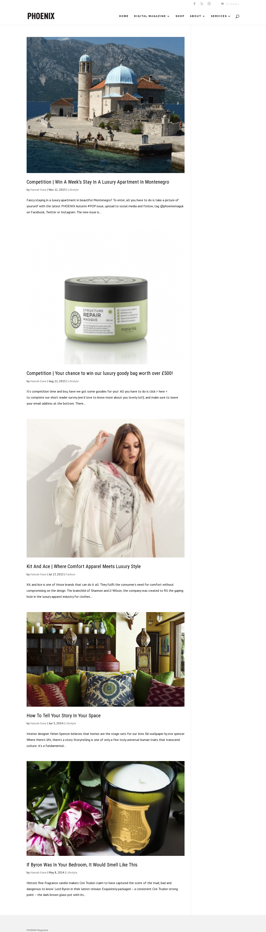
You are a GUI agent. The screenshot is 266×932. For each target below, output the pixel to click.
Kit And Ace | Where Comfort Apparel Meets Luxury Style (84, 566)
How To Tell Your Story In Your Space (64, 716)
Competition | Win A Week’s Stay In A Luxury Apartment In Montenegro (98, 182)
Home (124, 16)
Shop (180, 16)
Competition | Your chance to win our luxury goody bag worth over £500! (100, 373)
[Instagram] (209, 5)
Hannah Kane (38, 190)
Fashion (70, 574)
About (195, 16)
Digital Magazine (150, 16)
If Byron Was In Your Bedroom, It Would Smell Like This (82, 865)
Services (219, 16)
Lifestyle (73, 190)
